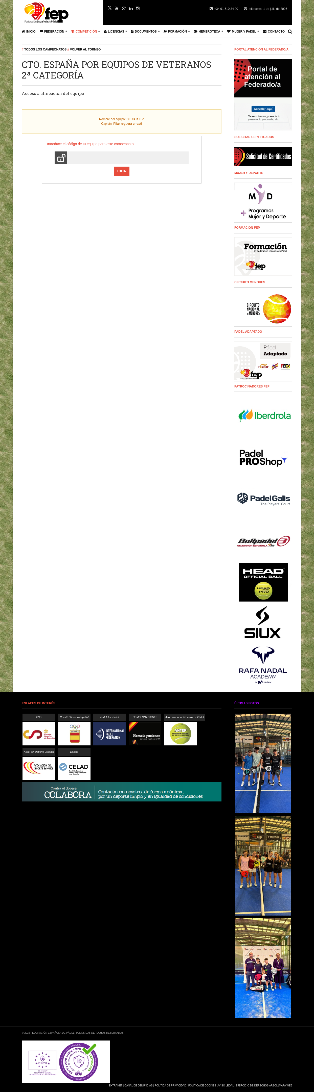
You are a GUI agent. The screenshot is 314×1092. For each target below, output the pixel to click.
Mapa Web (285, 1085)
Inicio (29, 31)
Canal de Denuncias (138, 1085)
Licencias (114, 31)
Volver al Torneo (85, 49)
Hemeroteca (207, 31)
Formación (175, 31)
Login (121, 171)
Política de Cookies (202, 1085)
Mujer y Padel (241, 31)
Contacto (274, 31)
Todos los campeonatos (45, 49)
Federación (51, 31)
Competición (84, 31)
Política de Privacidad (170, 1085)
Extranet (115, 1085)
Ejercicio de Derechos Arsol (257, 1085)
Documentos (143, 31)
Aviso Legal (225, 1085)
